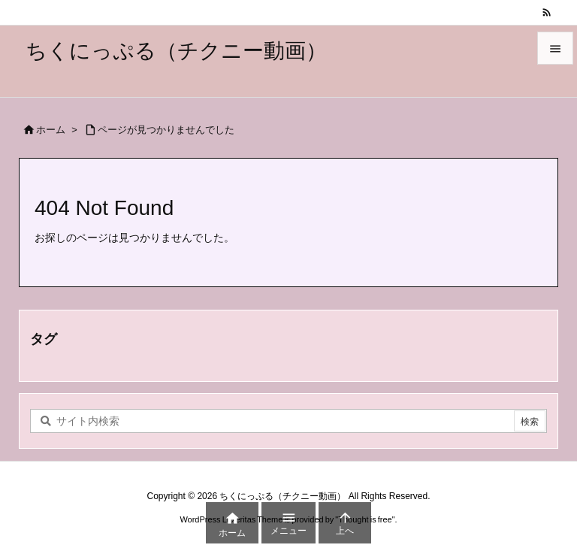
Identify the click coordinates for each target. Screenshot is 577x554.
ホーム (50, 129)
